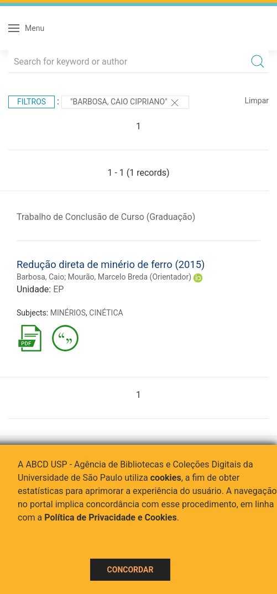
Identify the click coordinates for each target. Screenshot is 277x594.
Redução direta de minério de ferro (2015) (111, 264)
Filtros (31, 101)
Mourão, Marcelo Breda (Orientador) (129, 276)
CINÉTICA (106, 312)
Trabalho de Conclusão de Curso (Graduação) (106, 217)
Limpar (257, 100)
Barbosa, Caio (40, 276)
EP (58, 289)
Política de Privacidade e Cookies (110, 517)
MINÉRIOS (68, 312)
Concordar (130, 569)
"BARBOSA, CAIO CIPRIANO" (125, 102)
